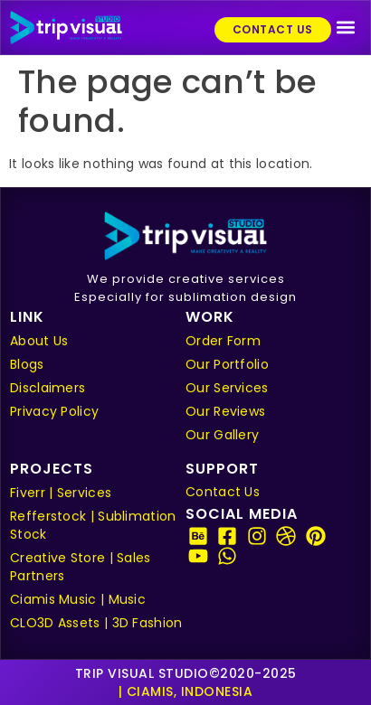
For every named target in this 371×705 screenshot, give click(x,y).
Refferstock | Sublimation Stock (93, 525)
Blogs (27, 364)
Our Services (227, 388)
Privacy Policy (54, 411)
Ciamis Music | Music (78, 599)
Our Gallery (222, 435)
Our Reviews (225, 411)
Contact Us (223, 492)
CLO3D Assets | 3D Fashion (96, 623)
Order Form (223, 341)
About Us (39, 341)
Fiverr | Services (60, 493)
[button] (346, 27)
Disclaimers (47, 388)
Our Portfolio (227, 364)
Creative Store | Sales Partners (80, 567)
